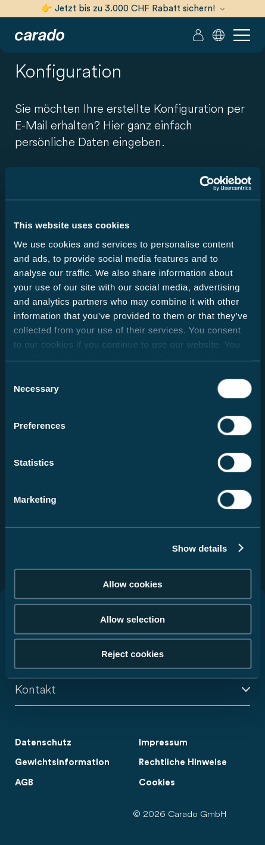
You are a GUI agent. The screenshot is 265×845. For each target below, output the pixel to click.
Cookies (157, 782)
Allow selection (132, 619)
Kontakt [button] (132, 689)
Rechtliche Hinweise (183, 762)
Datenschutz (43, 742)
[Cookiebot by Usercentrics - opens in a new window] (199, 183)
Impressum (163, 742)
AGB (24, 782)
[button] (219, 35)
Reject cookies (132, 654)
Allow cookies (132, 584)
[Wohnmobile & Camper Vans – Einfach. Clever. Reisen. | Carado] (39, 35)
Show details (199, 548)
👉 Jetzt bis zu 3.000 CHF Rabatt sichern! (133, 8)
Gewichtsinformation (62, 762)
